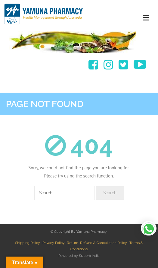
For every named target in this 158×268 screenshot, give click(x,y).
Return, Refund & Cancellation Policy (97, 243)
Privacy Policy (53, 243)
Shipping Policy (27, 243)
